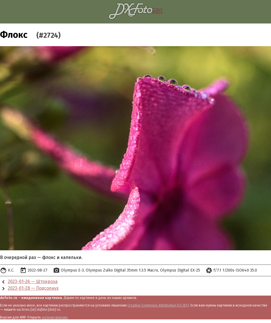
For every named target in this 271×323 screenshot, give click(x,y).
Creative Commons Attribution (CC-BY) (158, 305)
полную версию (55, 317)
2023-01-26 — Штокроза (33, 281)
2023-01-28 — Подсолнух (33, 288)
